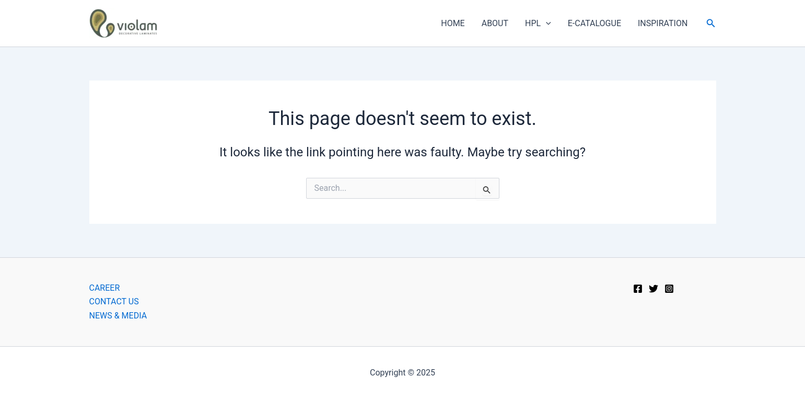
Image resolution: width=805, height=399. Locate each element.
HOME (452, 23)
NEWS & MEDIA (118, 316)
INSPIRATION (662, 23)
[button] (711, 23)
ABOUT (495, 23)
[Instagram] (669, 288)
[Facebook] (638, 288)
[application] (546, 23)
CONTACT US (114, 301)
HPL (538, 23)
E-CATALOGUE (594, 23)
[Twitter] (653, 288)
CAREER (104, 288)
